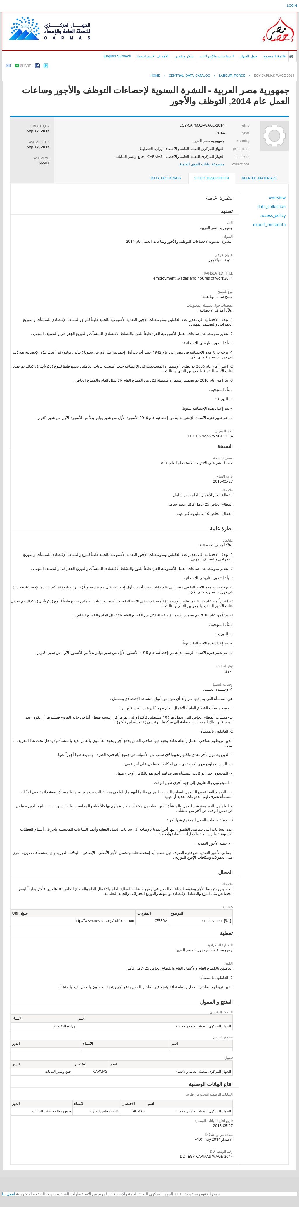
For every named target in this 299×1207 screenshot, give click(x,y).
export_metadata (269, 224)
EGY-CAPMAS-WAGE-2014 (274, 75)
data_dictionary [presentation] (166, 178)
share (25, 65)
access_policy (273, 215)
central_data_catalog (189, 75)
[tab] (259, 178)
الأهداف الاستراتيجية (153, 56)
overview (277, 197)
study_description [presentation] (211, 178)
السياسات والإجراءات (217, 56)
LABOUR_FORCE (232, 75)
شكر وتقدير (184, 56)
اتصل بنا (8, 1194)
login (292, 5)
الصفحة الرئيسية (291, 56)
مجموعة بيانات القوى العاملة (202, 164)
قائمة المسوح (274, 56)
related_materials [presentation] (259, 178)
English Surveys (117, 56)
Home (155, 75)
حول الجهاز (249, 56)
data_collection (271, 206)
